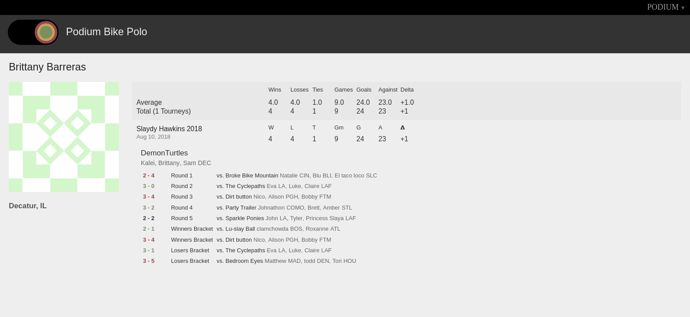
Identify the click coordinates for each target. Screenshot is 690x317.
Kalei (148, 162)
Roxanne (317, 229)
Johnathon (271, 208)
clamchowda (272, 229)
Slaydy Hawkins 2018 (169, 129)
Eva (271, 186)
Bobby (309, 197)
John (272, 218)
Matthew (275, 261)
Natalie (288, 176)
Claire (312, 186)
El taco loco (349, 176)
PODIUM (663, 7)
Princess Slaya (325, 218)
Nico (259, 197)
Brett (313, 208)
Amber (331, 208)
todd (309, 261)
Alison (276, 197)
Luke (295, 186)
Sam (189, 162)
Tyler (296, 218)
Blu (317, 176)
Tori (336, 261)
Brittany (169, 162)
